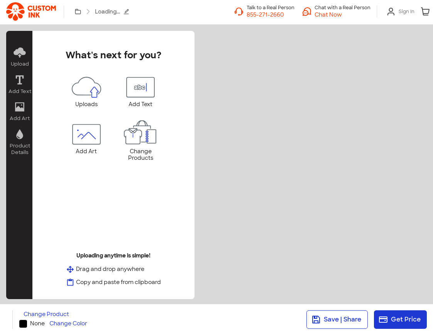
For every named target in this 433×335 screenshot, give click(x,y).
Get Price (400, 319)
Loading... (112, 11)
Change (46, 314)
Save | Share (336, 319)
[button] (342, 15)
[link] (31, 11)
